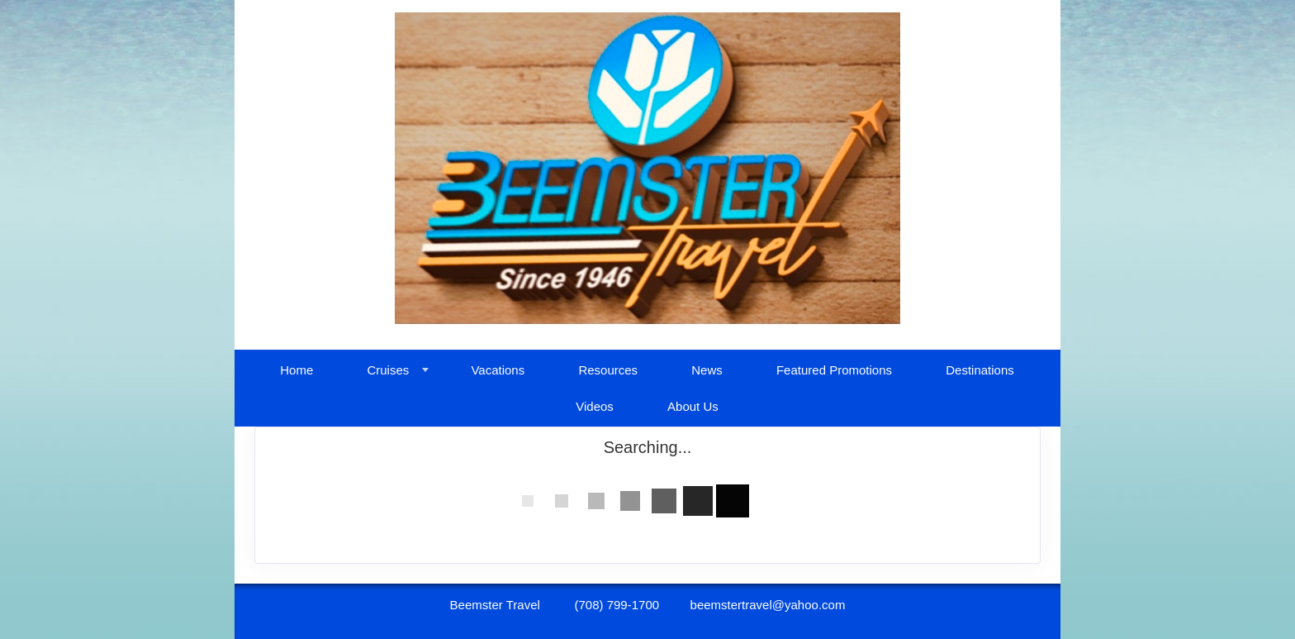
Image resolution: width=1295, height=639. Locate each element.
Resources (608, 370)
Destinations (980, 370)
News (707, 370)
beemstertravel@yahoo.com (768, 605)
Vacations (497, 370)
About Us (693, 406)
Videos (595, 406)
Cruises (388, 370)
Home (296, 370)
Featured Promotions (834, 370)
